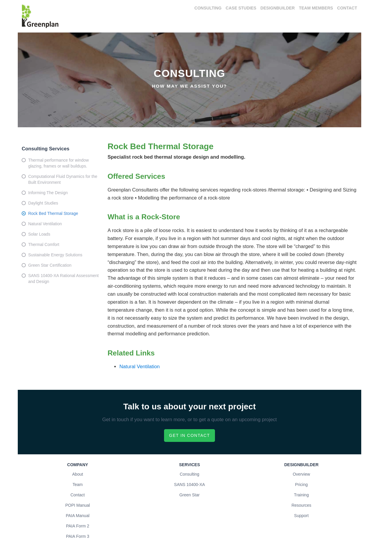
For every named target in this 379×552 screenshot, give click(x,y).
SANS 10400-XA (189, 484)
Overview (301, 474)
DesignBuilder (278, 8)
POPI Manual (77, 505)
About (77, 474)
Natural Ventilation (45, 223)
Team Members (316, 8)
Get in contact (189, 435)
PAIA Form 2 (77, 526)
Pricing (301, 484)
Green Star (189, 495)
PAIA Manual (77, 515)
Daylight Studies (43, 203)
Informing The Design (48, 192)
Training (301, 495)
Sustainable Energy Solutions (55, 254)
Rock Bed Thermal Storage (53, 213)
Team (78, 484)
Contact (347, 8)
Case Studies (241, 8)
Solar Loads (39, 234)
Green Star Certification (49, 265)
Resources (301, 505)
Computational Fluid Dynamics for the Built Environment (62, 179)
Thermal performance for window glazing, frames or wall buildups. (58, 163)
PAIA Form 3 (77, 536)
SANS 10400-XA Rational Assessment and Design (63, 278)
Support (301, 515)
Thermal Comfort (43, 244)
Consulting (208, 8)
